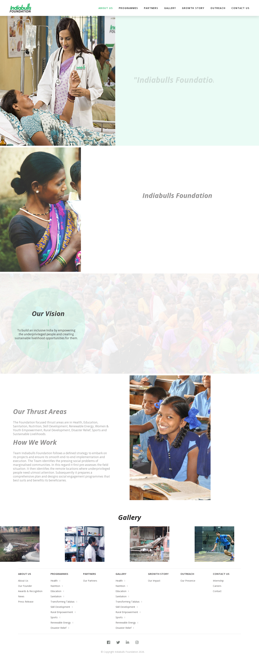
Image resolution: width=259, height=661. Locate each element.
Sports (54, 617)
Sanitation (56, 596)
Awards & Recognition (30, 591)
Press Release (25, 601)
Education (56, 591)
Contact (217, 591)
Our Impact (154, 580)
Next (252, 545)
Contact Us (240, 8)
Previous (5, 545)
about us (105, 8)
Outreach (218, 8)
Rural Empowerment (62, 612)
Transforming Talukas (63, 601)
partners (151, 8)
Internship (218, 580)
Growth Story (193, 8)
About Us (24, 573)
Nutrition (55, 585)
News (21, 596)
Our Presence (187, 580)
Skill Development (60, 606)
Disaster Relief (58, 627)
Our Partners (90, 580)
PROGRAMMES (59, 573)
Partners (89, 573)
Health (54, 580)
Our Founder (25, 585)
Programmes (128, 8)
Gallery (170, 8)
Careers (217, 585)
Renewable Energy (61, 622)
